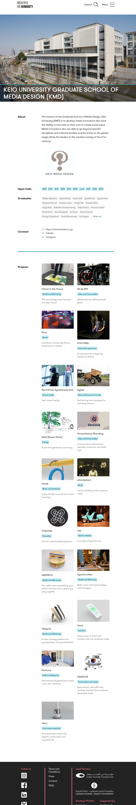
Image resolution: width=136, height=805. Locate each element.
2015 (44, 189)
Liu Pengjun (84, 216)
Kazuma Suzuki (86, 212)
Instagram (51, 238)
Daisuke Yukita (92, 203)
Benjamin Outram (49, 203)
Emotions (82, 634)
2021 (88, 189)
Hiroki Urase (47, 212)
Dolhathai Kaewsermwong (65, 207)
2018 (63, 189)
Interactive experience (87, 349)
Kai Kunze (74, 212)
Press (51, 781)
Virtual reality (48, 397)
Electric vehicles (84, 538)
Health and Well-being (51, 295)
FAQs (51, 790)
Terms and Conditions (54, 775)
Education (46, 539)
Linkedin (50, 233)
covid (82, 189)
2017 (56, 189)
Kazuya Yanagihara (50, 216)
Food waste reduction (51, 733)
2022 (94, 189)
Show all (97, 216)
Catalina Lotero (65, 203)
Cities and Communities (88, 295)
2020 (75, 189)
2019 (69, 189)
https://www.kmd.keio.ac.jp (61, 229)
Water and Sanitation (51, 491)
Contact (53, 786)
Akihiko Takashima (49, 198)
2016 (50, 189)
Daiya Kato (47, 207)
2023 (101, 189)
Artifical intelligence (50, 679)
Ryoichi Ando (65, 198)
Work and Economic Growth (89, 397)
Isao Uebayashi (61, 212)
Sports (45, 339)
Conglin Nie (79, 203)
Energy (45, 444)
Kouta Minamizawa (69, 216)
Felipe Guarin (83, 207)
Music (80, 487)
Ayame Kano (102, 198)
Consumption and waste (88, 686)
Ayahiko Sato (89, 198)
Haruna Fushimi (97, 207)
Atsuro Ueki (77, 198)
